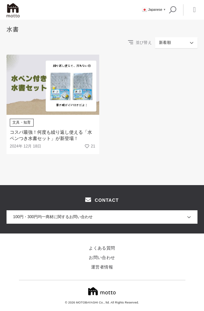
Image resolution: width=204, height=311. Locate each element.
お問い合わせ (102, 257)
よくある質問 (102, 248)
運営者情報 (102, 267)
